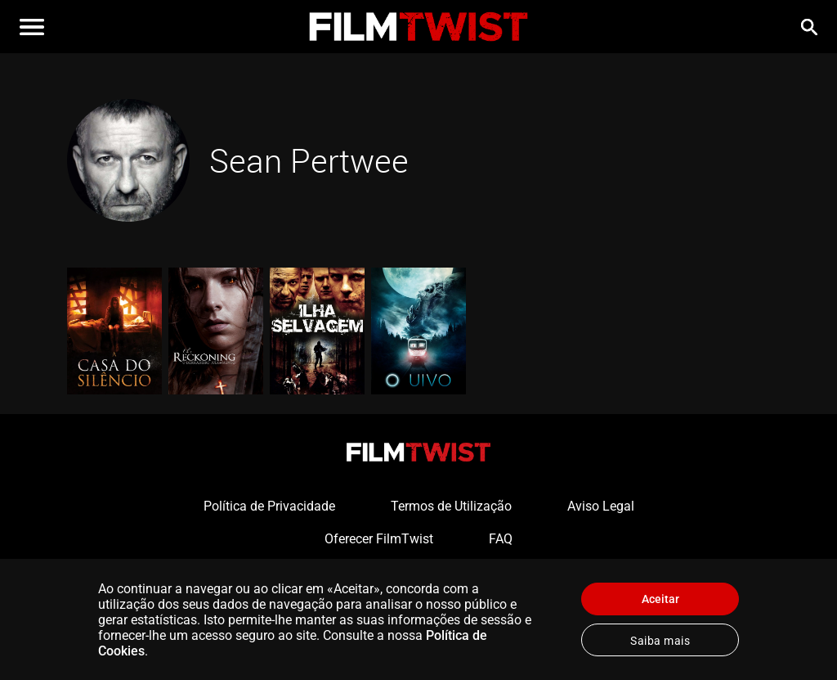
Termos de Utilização (451, 506)
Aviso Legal (600, 506)
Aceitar (660, 599)
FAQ (500, 539)
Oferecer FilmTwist (379, 539)
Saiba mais (660, 640)
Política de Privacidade (269, 506)
